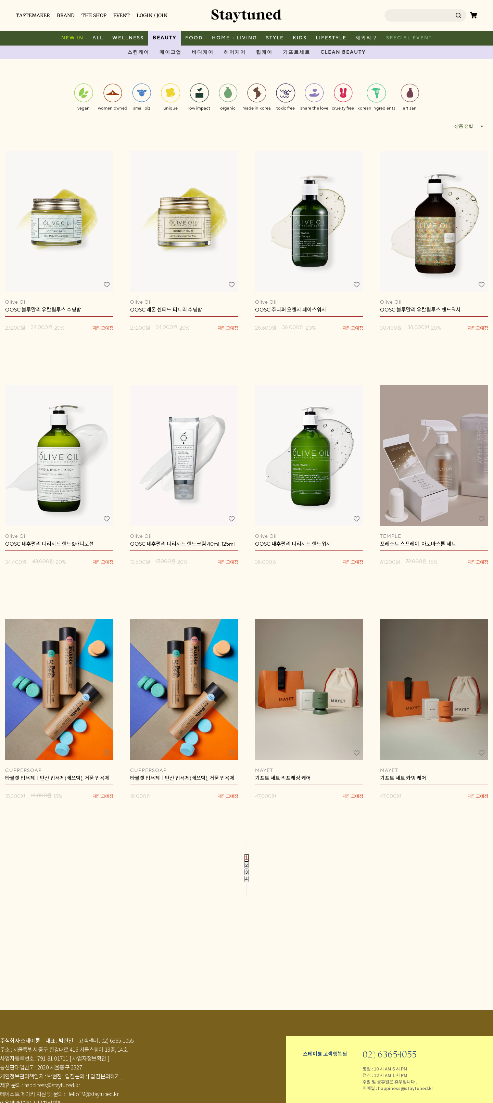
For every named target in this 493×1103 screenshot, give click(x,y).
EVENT (121, 15)
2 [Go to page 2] (246, 865)
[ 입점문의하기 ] (105, 1076)
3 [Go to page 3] (246, 872)
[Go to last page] (246, 892)
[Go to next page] (246, 886)
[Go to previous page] (246, 851)
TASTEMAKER (33, 15)
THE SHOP (93, 15)
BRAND (66, 15)
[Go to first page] (246, 844)
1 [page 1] (246, 858)
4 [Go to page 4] (246, 879)
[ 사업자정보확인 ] (89, 1058)
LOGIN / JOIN (152, 15)
